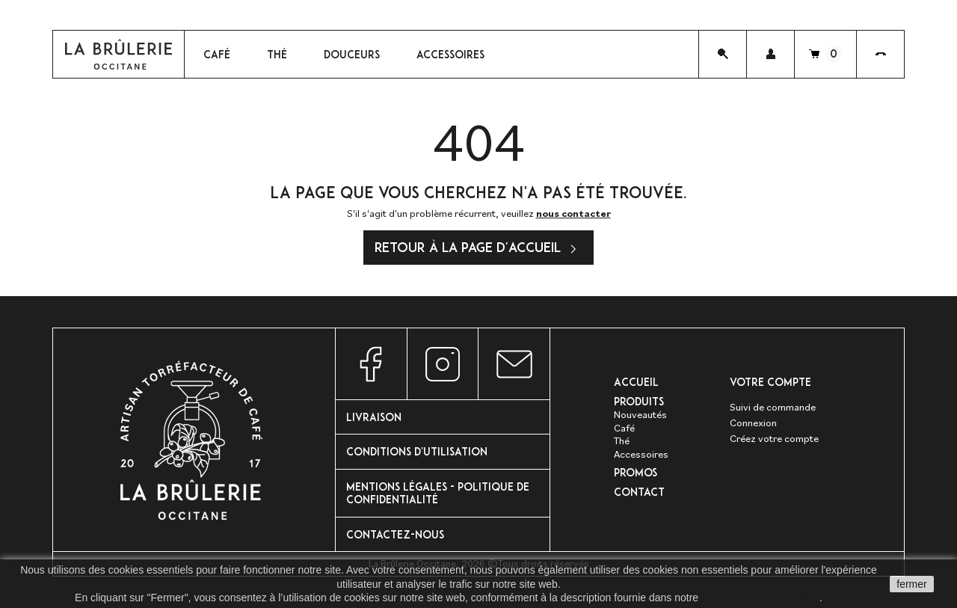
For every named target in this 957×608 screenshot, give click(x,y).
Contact (639, 491)
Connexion (753, 422)
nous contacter (573, 213)
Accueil (636, 381)
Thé (622, 440)
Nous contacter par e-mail (514, 363)
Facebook (371, 363)
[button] (770, 54)
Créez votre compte (774, 438)
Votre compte (770, 381)
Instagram (442, 363)
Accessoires (641, 454)
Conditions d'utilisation (416, 451)
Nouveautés (640, 414)
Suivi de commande (773, 407)
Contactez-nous (395, 534)
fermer (911, 584)
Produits (639, 401)
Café (624, 427)
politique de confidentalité (760, 598)
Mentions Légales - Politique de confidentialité (437, 493)
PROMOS (635, 472)
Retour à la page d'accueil (478, 249)
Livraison (373, 417)
